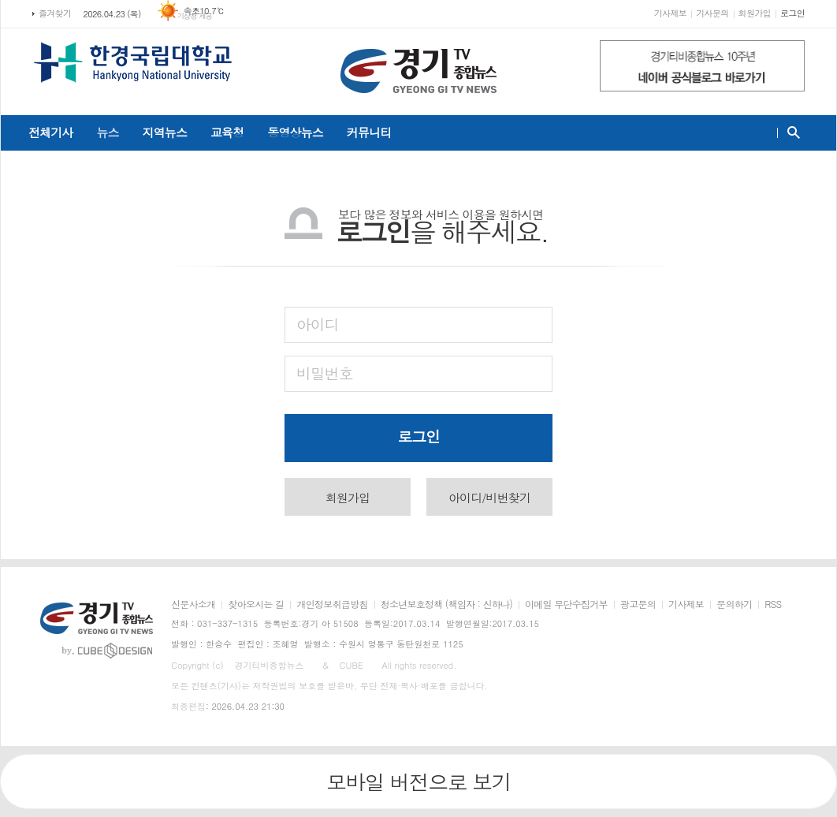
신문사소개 (193, 604)
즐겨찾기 (55, 13)
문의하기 (734, 604)
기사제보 (670, 13)
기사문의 (712, 13)
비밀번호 (324, 372)
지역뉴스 (165, 132)
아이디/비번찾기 (489, 497)
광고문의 (638, 604)
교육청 (227, 132)
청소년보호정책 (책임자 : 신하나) (446, 604)
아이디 (317, 323)
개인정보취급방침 (331, 604)
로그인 (792, 13)
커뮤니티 (369, 132)
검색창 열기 (790, 132)
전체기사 (50, 132)
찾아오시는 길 (256, 604)
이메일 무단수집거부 (566, 604)
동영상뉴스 (295, 132)
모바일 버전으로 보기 (418, 781)
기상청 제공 (195, 16)
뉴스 (107, 132)
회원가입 (754, 13)
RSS (772, 604)
